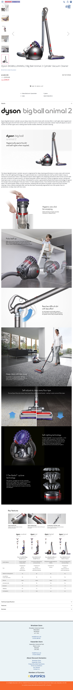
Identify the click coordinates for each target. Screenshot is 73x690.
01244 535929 (36, 654)
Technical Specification (8, 602)
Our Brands (36, 667)
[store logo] (12, 2)
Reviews (3, 609)
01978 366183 (36, 638)
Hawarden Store (36, 662)
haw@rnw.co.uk (36, 653)
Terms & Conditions (36, 665)
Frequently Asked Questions (36, 664)
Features (3, 605)
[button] (13, 34)
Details (3, 103)
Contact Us (36, 669)
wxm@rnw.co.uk (36, 636)
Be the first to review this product (8, 70)
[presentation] (36, 103)
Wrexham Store (36, 660)
